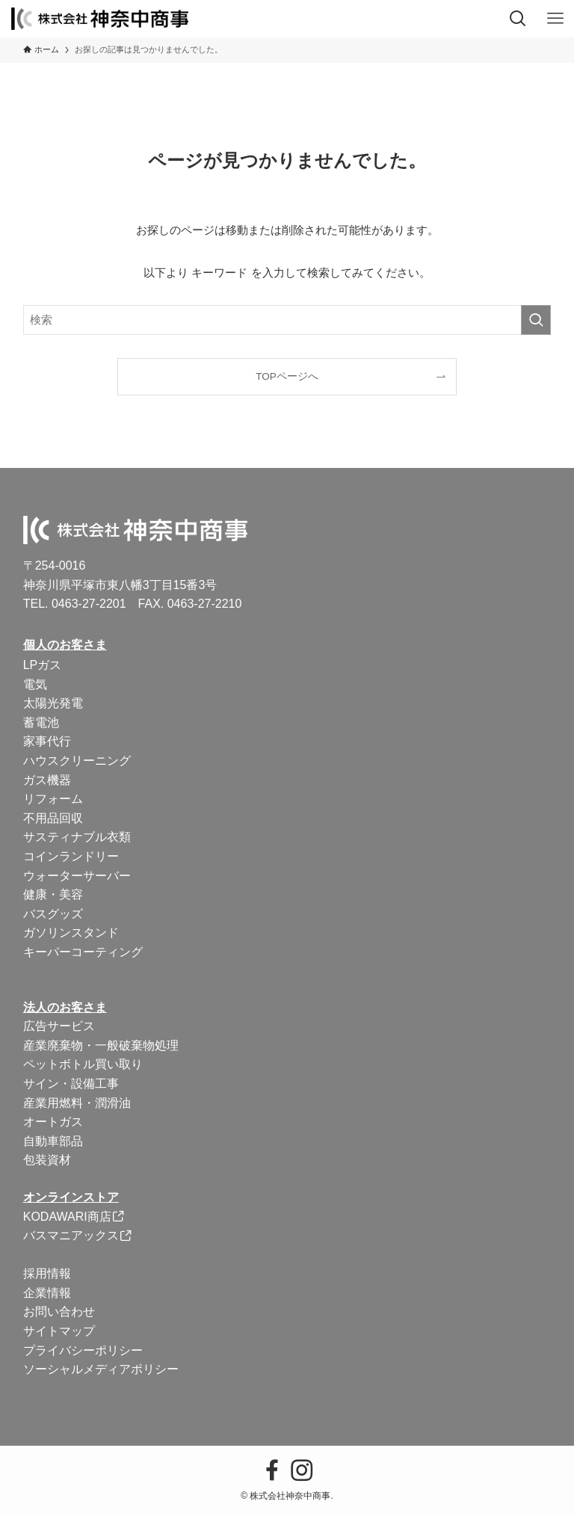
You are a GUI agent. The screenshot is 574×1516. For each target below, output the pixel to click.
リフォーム (53, 798)
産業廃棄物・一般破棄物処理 (101, 1045)
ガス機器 (47, 780)
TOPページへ (287, 376)
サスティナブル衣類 (77, 837)
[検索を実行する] (536, 320)
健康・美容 (53, 894)
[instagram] (302, 1470)
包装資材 (47, 1159)
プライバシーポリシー (83, 1350)
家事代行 (47, 741)
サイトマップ (59, 1331)
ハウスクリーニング (77, 760)
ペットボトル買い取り (83, 1064)
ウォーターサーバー (77, 875)
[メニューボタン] (555, 18)
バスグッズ (53, 914)
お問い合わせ (59, 1311)
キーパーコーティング (83, 952)
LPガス (42, 665)
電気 (35, 684)
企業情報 (47, 1293)
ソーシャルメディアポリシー (101, 1369)
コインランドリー (71, 856)
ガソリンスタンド (71, 932)
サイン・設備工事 (71, 1083)
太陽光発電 (53, 703)
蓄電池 (41, 722)
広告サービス (59, 1026)
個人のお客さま (65, 644)
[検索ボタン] (518, 18)
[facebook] (272, 1470)
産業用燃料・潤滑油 (77, 1103)
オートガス (53, 1121)
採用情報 (47, 1273)
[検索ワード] (287, 320)
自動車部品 (53, 1141)
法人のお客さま (65, 1007)
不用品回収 (53, 818)
